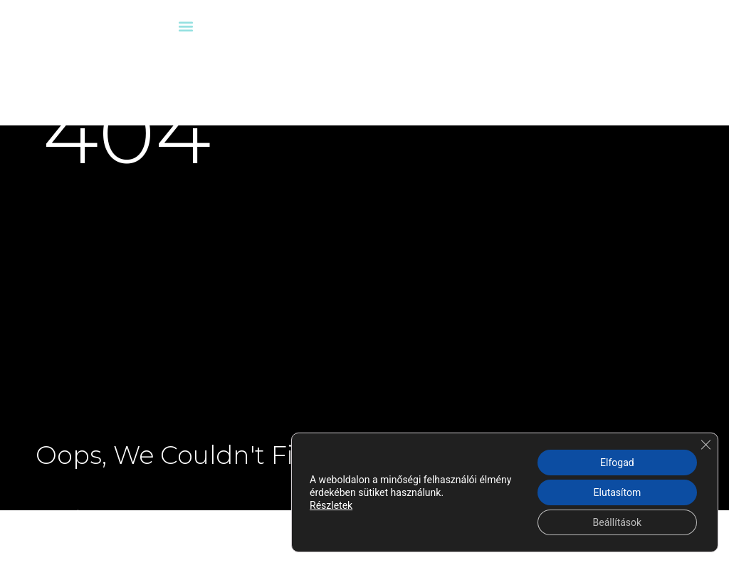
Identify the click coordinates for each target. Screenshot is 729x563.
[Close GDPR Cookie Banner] (705, 445)
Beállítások (617, 522)
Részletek (331, 505)
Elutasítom (617, 492)
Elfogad (617, 462)
